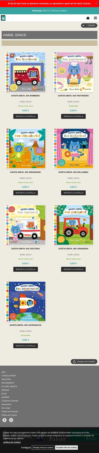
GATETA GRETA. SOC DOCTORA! (25, 249)
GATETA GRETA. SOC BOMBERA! (25, 96)
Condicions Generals (10, 401)
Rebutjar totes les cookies (43, 447)
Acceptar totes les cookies (66, 447)
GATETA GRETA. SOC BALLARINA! (73, 172)
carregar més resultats (86, 362)
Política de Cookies (9, 415)
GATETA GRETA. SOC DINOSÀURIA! (25, 172)
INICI (4, 372)
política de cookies (12, 442)
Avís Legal (6, 408)
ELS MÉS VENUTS (9, 386)
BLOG (4, 394)
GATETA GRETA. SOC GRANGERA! (73, 249)
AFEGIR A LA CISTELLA (25, 116)
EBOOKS (5, 390)
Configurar (26, 447)
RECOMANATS (8, 383)
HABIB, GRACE (26, 102)
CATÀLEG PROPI (9, 376)
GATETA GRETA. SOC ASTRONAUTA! (25, 325)
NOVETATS (6, 379)
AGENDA (5, 397)
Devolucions (6, 404)
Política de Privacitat (10, 411)
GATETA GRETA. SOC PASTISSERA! (73, 96)
